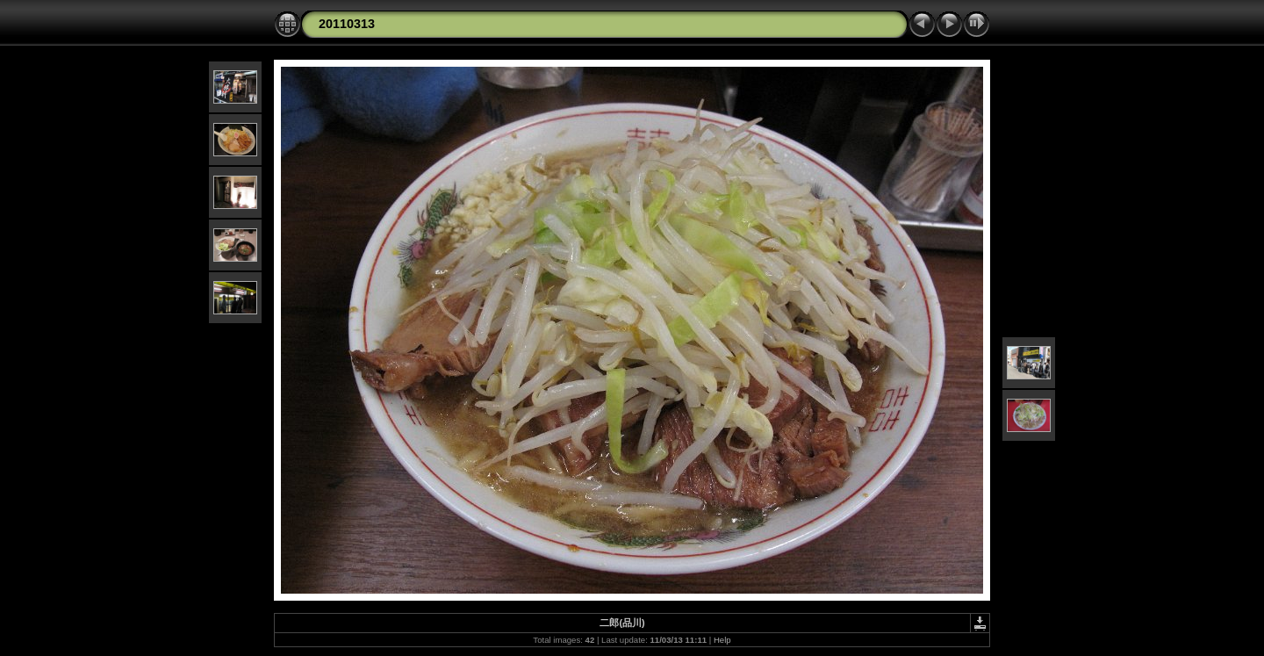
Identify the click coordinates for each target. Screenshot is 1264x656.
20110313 (347, 24)
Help (722, 640)
